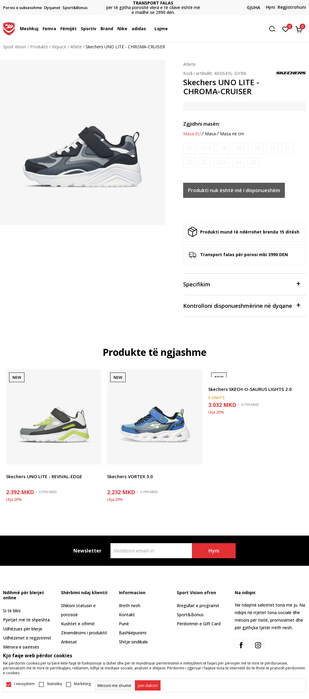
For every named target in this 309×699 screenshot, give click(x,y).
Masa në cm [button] (232, 133)
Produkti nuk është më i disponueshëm (234, 190)
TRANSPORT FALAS (154, 3)
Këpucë (59, 47)
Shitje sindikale (133, 642)
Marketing (82, 684)
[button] (274, 29)
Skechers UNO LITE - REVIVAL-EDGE (44, 476)
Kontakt (127, 614)
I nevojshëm (24, 684)
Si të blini (12, 611)
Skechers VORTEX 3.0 (130, 476)
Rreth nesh (129, 605)
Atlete (76, 47)
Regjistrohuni (292, 7)
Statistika (54, 684)
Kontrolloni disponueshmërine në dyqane (241, 305)
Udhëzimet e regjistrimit (27, 638)
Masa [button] (210, 133)
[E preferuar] (285, 28)
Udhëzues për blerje (22, 629)
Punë (124, 624)
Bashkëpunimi (132, 633)
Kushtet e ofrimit (78, 624)
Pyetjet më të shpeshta (26, 620)
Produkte (39, 47)
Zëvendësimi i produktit (84, 633)
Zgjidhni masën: (201, 124)
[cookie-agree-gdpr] (148, 685)
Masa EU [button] (192, 133)
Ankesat (69, 642)
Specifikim (241, 284)
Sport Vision (14, 47)
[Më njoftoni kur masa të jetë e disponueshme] (189, 148)
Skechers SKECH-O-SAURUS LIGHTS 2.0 (250, 389)
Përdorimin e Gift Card (199, 624)
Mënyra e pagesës (21, 647)
